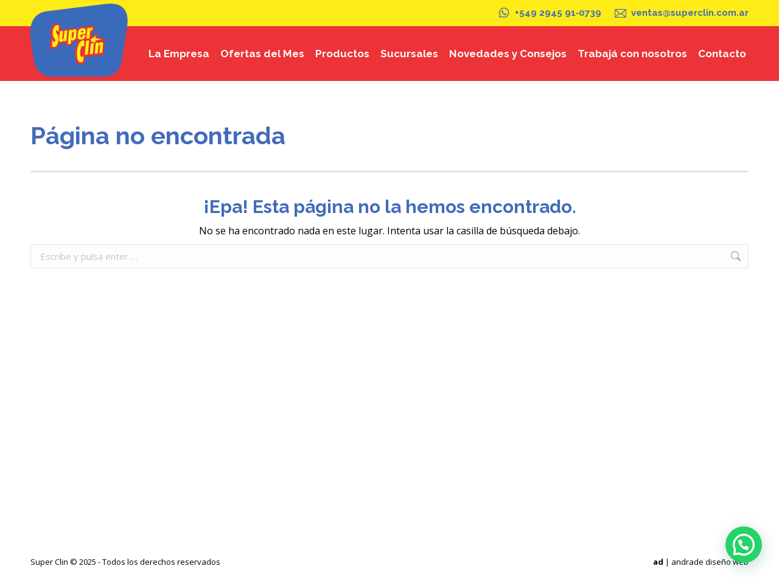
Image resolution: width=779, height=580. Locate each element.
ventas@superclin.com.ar (681, 13)
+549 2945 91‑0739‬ (549, 13)
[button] (743, 544)
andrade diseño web (710, 561)
